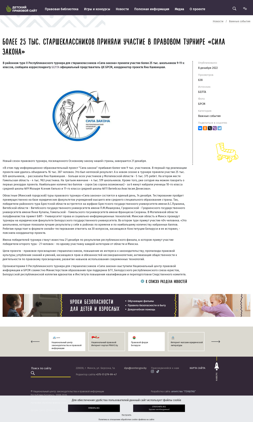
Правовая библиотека (61, 9)
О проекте (197, 9)
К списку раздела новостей (164, 281)
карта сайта (197, 368)
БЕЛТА (55, 67)
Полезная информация (151, 9)
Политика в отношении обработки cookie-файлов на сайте (126, 419)
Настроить (126, 415)
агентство (183, 391)
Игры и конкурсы (97, 9)
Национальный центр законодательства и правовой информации (67, 345)
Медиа (179, 9)
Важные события (209, 116)
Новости (122, 9)
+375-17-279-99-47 (106, 374)
